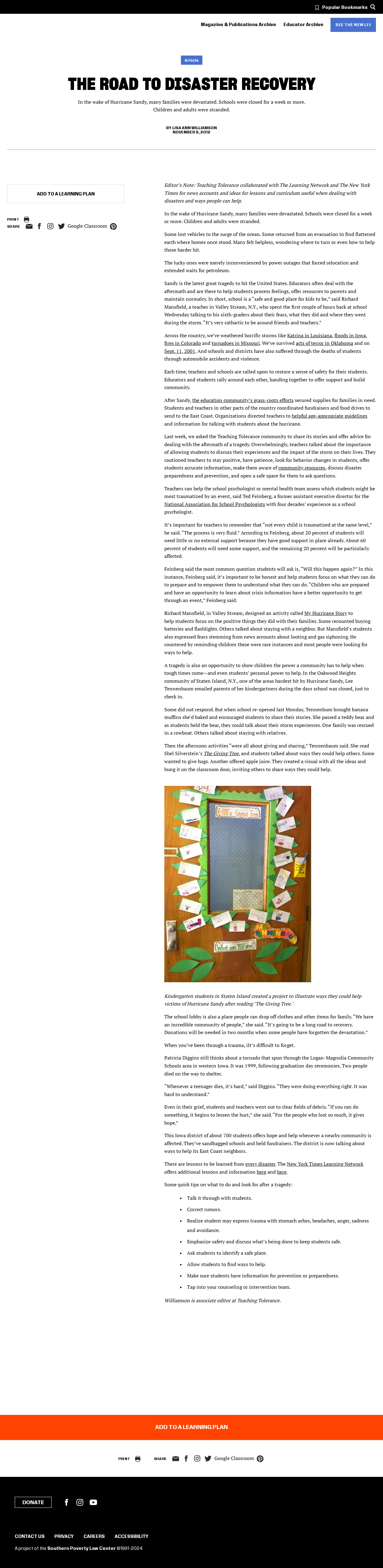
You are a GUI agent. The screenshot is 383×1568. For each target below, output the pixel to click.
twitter (61, 226)
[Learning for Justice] (42, 25)
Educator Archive (303, 25)
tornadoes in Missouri (236, 343)
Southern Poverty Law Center (81, 1549)
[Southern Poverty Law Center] (12, 25)
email (29, 226)
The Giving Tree (221, 753)
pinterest (113, 226)
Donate (33, 1502)
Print (13, 219)
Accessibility (131, 1537)
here (261, 1171)
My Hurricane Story (325, 613)
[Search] (372, 7)
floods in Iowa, (350, 335)
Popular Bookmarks (345, 8)
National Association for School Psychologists (214, 504)
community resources (301, 467)
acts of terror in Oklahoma (324, 343)
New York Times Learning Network (325, 1164)
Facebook (66, 1502)
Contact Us (30, 1537)
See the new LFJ (353, 25)
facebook (39, 226)
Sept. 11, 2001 (179, 351)
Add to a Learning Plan (66, 194)
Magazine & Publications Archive (238, 25)
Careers (94, 1537)
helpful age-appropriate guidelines (329, 415)
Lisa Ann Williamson (194, 128)
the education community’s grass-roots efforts (243, 400)
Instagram (50, 226)
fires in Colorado (182, 343)
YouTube (93, 1502)
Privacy (64, 1537)
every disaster (260, 1164)
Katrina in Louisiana (309, 335)
